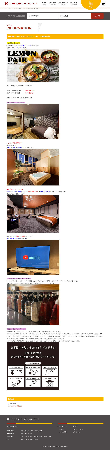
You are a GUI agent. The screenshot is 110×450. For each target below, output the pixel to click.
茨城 (36, 430)
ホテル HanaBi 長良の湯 (15, 406)
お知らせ (63, 4)
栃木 (41, 430)
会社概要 (75, 426)
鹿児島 (31, 439)
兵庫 (26, 436)
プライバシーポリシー (79, 429)
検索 (99, 16)
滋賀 (35, 436)
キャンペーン (53, 4)
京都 (45, 436)
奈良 (31, 436)
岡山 (50, 436)
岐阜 (26, 433)
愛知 (22, 433)
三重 (31, 433)
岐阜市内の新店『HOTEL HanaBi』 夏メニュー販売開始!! (26, 8)
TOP (6, 8)
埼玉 (32, 430)
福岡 (22, 439)
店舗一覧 (44, 4)
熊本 (36, 439)
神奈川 (27, 430)
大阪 (22, 436)
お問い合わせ (74, 4)
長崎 (26, 439)
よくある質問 (63, 432)
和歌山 (40, 436)
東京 (22, 430)
